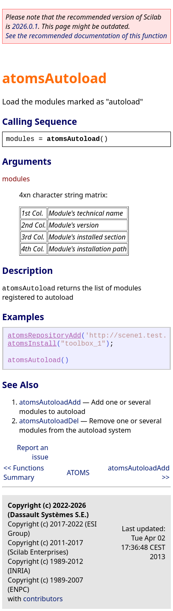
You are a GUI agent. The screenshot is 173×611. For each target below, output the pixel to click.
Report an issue (32, 452)
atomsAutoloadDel (49, 420)
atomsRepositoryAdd (44, 336)
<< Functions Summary (23, 472)
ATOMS (78, 472)
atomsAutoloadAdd (50, 402)
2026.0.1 (25, 26)
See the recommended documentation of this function (86, 35)
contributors (43, 598)
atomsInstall (32, 344)
